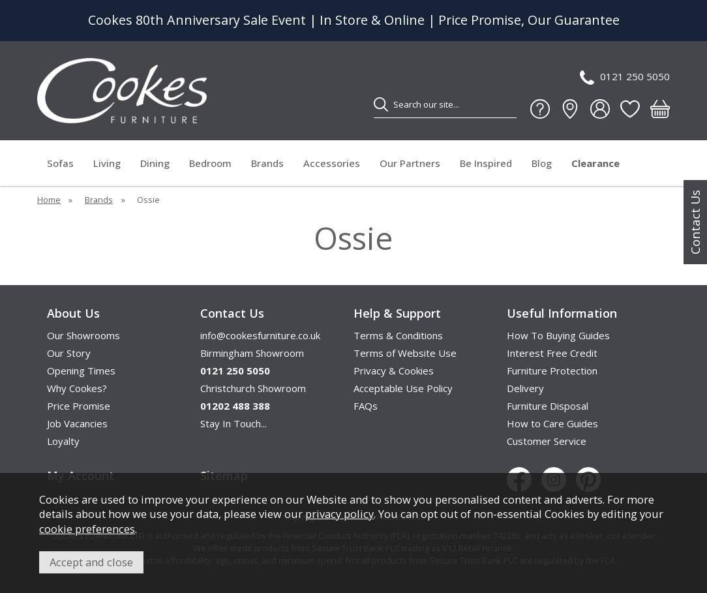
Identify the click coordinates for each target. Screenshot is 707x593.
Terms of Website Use (405, 352)
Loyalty (63, 441)
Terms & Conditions (398, 335)
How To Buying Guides (558, 335)
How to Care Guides (552, 423)
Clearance (595, 163)
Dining (155, 163)
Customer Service (546, 441)
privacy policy (339, 513)
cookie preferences (87, 528)
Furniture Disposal (547, 405)
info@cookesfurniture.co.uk (260, 335)
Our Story (69, 352)
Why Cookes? (77, 388)
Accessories (331, 163)
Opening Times (81, 370)
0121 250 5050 (625, 77)
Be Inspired (486, 163)
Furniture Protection (552, 370)
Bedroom (210, 163)
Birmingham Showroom (252, 352)
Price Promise (78, 405)
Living (107, 163)
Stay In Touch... (233, 423)
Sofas (60, 163)
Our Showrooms (83, 335)
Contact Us (695, 222)
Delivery (525, 388)
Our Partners (410, 163)
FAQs (366, 405)
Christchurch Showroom (253, 388)
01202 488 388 (235, 405)
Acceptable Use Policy (403, 388)
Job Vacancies (77, 423)
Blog (542, 163)
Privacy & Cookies (394, 370)
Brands (267, 163)
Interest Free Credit (552, 352)
